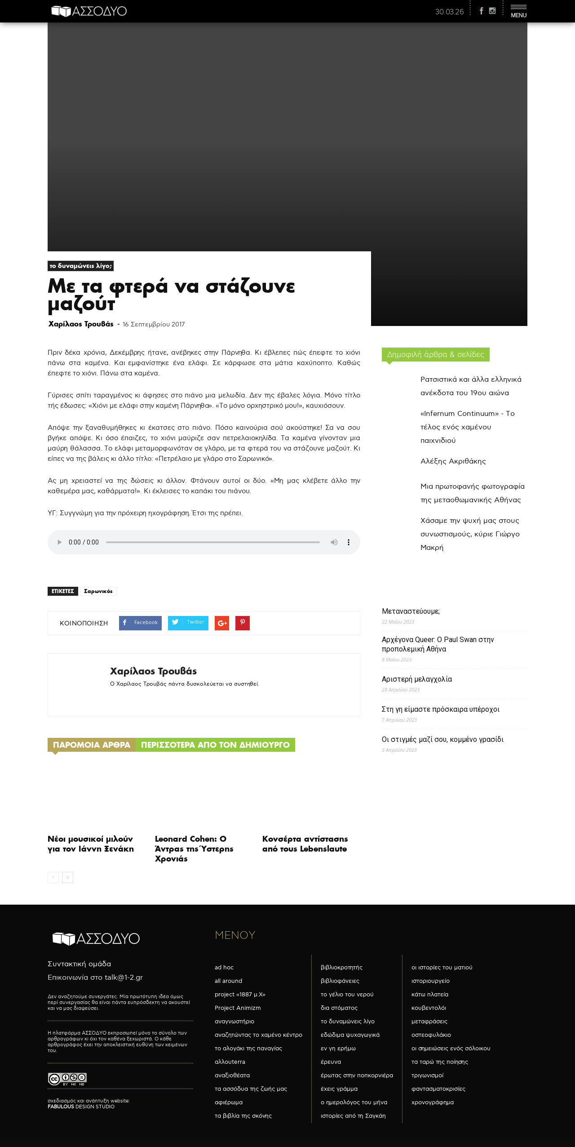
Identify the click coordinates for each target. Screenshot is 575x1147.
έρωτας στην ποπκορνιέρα (357, 1075)
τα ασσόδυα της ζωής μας (251, 1089)
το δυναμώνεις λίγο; (80, 266)
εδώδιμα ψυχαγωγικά (350, 1035)
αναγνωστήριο (234, 1021)
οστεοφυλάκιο (431, 1035)
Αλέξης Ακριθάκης (453, 461)
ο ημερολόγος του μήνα (354, 1102)
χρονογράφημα (432, 1102)
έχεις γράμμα (339, 1089)
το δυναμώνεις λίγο (348, 1021)
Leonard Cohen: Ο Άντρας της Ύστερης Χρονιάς (194, 849)
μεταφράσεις (429, 1021)
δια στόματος (339, 1008)
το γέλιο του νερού (347, 994)
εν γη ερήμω (338, 1048)
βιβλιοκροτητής (342, 967)
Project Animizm (238, 1008)
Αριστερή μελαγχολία (417, 679)
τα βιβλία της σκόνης (243, 1116)
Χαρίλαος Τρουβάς (81, 323)
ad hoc (224, 967)
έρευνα (331, 1062)
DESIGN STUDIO (81, 1107)
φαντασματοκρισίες (438, 1089)
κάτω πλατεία (429, 994)
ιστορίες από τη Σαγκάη (353, 1116)
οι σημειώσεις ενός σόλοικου (451, 1048)
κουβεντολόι (428, 1008)
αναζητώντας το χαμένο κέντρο (258, 1035)
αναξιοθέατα (232, 1075)
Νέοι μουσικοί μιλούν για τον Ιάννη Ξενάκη (91, 844)
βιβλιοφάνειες (340, 981)
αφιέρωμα (229, 1102)
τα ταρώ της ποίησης (439, 1062)
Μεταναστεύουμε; (411, 611)
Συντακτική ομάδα (79, 964)
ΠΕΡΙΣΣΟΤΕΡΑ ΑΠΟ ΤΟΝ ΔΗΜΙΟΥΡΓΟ (215, 745)
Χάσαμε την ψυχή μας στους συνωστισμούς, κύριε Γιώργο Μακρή (470, 534)
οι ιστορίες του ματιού (442, 967)
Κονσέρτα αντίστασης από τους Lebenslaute (305, 844)
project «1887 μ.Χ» (240, 994)
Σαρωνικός (98, 591)
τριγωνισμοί (427, 1075)
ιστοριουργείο (430, 981)
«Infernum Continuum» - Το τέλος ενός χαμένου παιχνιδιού (467, 427)
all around (228, 981)
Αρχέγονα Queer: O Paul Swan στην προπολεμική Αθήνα (438, 644)
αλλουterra (230, 1062)
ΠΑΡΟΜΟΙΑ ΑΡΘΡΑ (91, 745)
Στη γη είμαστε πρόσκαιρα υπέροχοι (441, 709)
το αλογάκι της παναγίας (248, 1048)
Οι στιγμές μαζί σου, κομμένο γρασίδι (443, 739)
